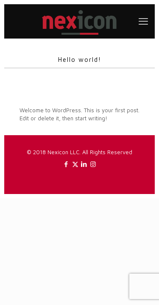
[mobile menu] (143, 21)
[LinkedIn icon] (84, 164)
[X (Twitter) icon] (75, 164)
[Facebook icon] (66, 164)
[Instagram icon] (93, 164)
